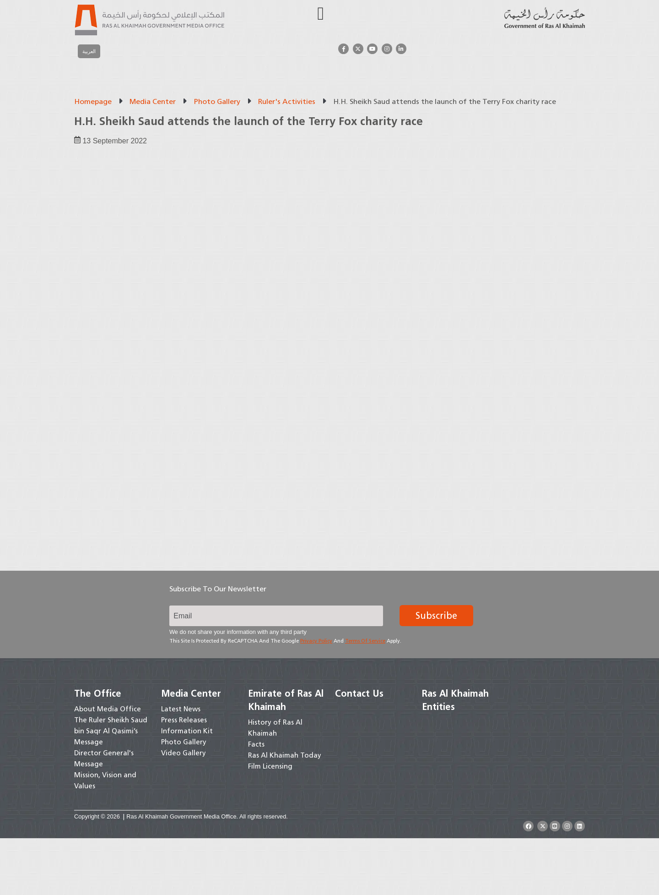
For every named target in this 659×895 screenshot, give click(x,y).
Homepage (93, 101)
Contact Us (359, 750)
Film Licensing (270, 823)
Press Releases (184, 777)
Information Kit (187, 788)
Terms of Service (365, 698)
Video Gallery (183, 810)
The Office (97, 750)
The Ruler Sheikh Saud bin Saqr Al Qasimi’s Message (110, 788)
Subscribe (436, 672)
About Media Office (107, 766)
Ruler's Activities (286, 101)
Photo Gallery (217, 101)
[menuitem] (89, 51)
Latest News (180, 766)
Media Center (153, 101)
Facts (256, 801)
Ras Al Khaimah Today (284, 812)
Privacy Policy (316, 698)
